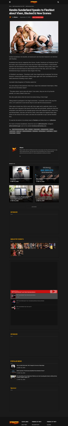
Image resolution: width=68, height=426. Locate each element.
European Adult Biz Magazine (38, 419)
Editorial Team (25, 414)
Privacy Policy (25, 413)
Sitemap (23, 417)
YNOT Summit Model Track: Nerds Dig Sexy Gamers (23, 292)
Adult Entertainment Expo (18, 129)
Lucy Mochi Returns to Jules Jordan (44, 199)
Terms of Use (24, 411)
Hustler (51, 129)
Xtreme (18, 133)
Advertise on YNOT (26, 416)
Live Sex (49, 417)
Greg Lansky (36, 129)
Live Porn (34, 411)
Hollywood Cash (44, 129)
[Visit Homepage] (34, 2)
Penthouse (35, 131)
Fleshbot (35, 120)
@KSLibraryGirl (42, 124)
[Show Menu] (9, 2)
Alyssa (16, 17)
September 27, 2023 (25, 17)
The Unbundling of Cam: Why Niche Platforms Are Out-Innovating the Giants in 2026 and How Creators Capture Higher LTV (21, 198)
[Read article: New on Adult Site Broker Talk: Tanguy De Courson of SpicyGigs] (21, 174)
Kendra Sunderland (27, 131)
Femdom (49, 414)
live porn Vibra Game (51, 422)
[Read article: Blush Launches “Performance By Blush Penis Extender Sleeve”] (47, 174)
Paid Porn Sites (50, 416)
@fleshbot (53, 120)
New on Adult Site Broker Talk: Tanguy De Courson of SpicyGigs (30, 350)
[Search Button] (58, 2)
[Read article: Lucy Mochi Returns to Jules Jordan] (47, 193)
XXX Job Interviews (51, 411)
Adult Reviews (35, 413)
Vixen (55, 131)
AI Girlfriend (49, 420)
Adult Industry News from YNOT (19, 6)
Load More (34, 206)
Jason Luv (19, 131)
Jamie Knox (12, 131)
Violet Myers (49, 131)
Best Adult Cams (35, 410)
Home (10, 6)
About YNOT (24, 410)
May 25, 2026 (40, 200)
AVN (26, 129)
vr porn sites (34, 417)
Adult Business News (30, 6)
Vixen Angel (12, 133)
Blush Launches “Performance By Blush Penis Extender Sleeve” (31, 356)
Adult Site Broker (50, 413)
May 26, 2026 (14, 181)
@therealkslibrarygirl (15, 126)
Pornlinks (49, 410)
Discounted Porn (35, 416)
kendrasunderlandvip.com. (39, 126)
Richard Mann (42, 131)
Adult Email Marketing (37, 414)
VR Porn (48, 419)
